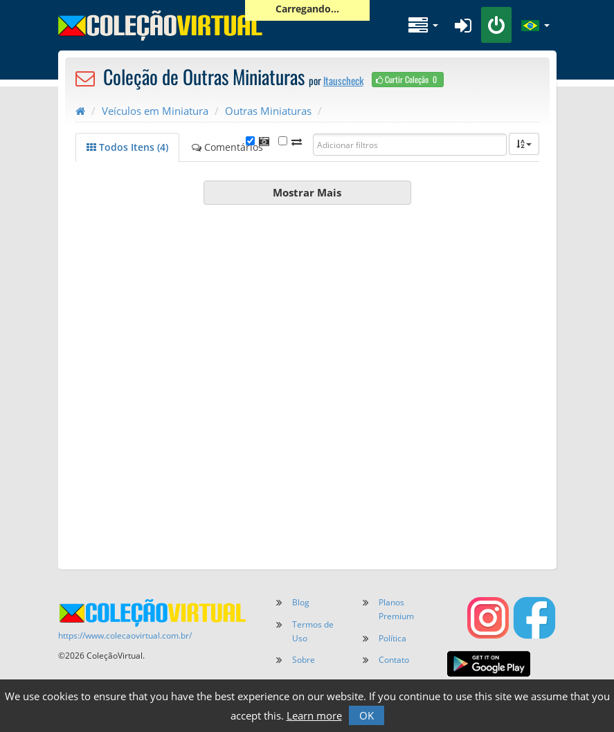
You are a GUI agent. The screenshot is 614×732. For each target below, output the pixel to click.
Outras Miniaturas (268, 111)
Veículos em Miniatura (155, 111)
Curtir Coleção (408, 79)
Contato (394, 660)
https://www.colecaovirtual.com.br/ (125, 635)
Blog (300, 602)
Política (392, 638)
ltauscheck (343, 80)
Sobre (303, 660)
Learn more (314, 715)
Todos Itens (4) (127, 147)
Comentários (227, 147)
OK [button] (366, 715)
